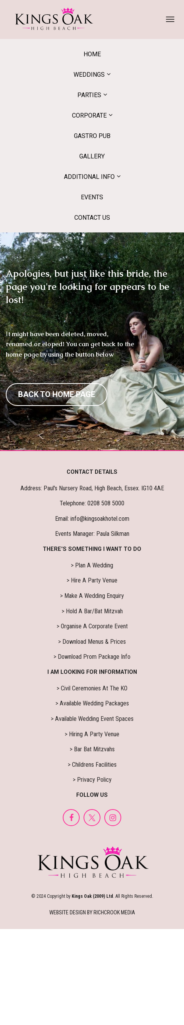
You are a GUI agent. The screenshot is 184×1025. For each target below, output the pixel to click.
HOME (92, 54)
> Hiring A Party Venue (92, 734)
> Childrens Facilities (92, 764)
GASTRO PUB (92, 136)
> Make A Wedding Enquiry (92, 595)
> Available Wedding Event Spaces (92, 718)
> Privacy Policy (92, 779)
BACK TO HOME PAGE (56, 394)
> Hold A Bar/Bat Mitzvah (92, 611)
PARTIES (89, 95)
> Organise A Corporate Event (92, 626)
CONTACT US (92, 217)
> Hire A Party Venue (92, 580)
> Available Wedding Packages (92, 703)
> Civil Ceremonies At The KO (92, 688)
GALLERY (92, 156)
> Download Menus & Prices (92, 641)
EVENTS (92, 197)
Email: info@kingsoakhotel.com (92, 518)
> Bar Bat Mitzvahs (92, 749)
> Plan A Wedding (92, 565)
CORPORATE (89, 115)
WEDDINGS (89, 74)
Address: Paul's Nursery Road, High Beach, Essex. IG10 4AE (92, 488)
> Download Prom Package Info (92, 656)
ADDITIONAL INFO (89, 176)
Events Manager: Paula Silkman (92, 533)
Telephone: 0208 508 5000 (92, 503)
